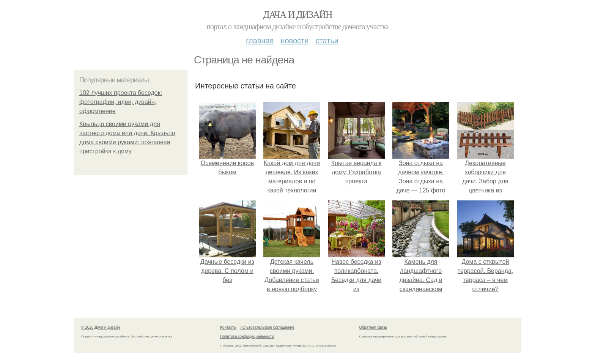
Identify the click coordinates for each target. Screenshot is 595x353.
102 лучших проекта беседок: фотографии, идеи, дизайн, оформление (120, 102)
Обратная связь (373, 327)
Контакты (228, 327)
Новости (294, 40)
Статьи (326, 40)
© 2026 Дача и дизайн (100, 327)
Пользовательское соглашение (267, 327)
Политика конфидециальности (247, 336)
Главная (260, 40)
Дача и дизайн (297, 14)
